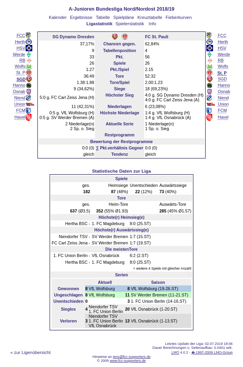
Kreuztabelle (149, 17)
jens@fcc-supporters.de (132, 357)
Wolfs (20, 66)
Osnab (19, 91)
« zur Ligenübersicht (30, 352)
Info (152, 23)
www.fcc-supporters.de (128, 361)
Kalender (58, 17)
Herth (20, 41)
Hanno (19, 85)
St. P (20, 72)
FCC (21, 35)
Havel (20, 117)
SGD (222, 78)
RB (22, 60)
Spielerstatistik (129, 23)
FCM (20, 110)
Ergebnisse (81, 17)
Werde (19, 54)
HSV (21, 48)
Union (19, 104)
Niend (19, 97)
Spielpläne (123, 17)
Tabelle (103, 17)
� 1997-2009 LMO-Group (212, 352)
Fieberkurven (179, 17)
